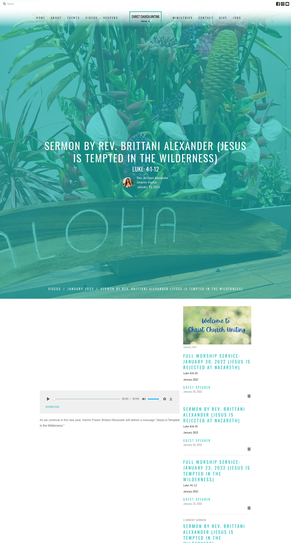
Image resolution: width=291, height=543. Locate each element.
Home (40, 18)
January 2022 (81, 289)
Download (53, 407)
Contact (206, 18)
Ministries (183, 18)
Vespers (110, 18)
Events (73, 18)
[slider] (86, 399)
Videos (92, 18)
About (56, 18)
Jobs (237, 18)
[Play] (48, 399)
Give (223, 18)
